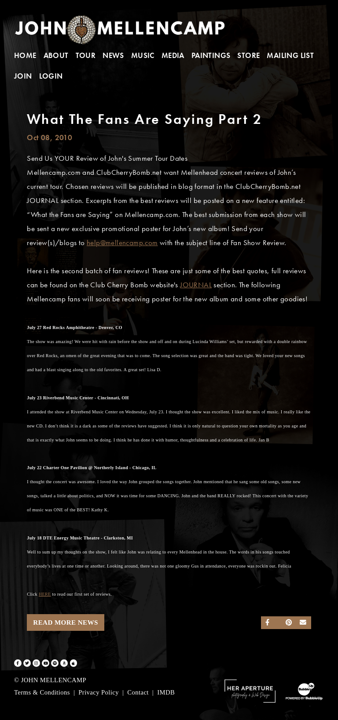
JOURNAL (196, 284)
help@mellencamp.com (122, 242)
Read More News (65, 622)
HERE (45, 594)
